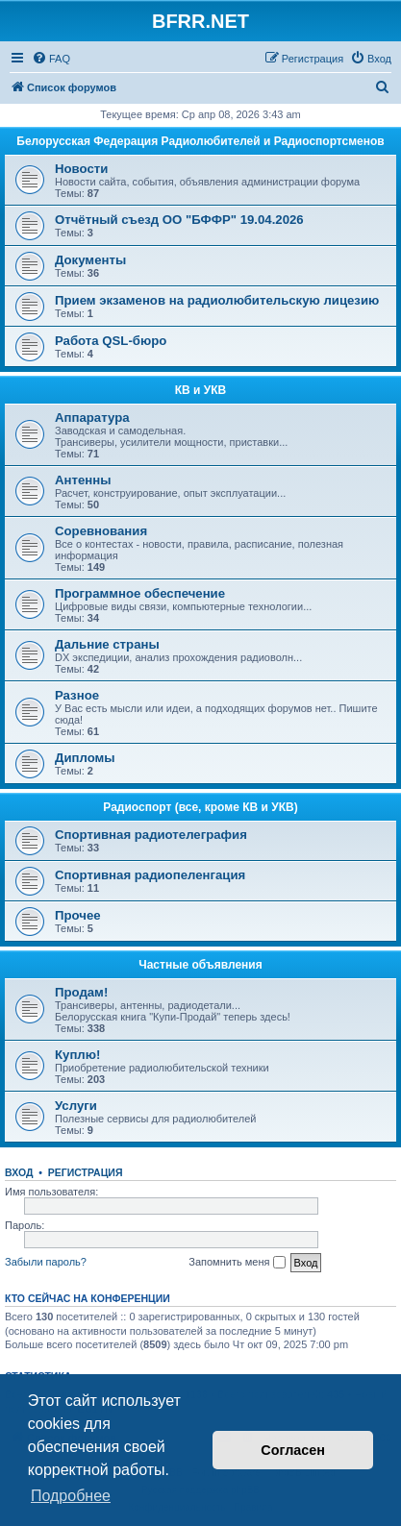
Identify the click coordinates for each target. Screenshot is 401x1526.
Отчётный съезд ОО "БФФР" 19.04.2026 (179, 219)
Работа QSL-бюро (110, 340)
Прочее (78, 915)
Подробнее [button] (71, 1496)
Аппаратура (92, 417)
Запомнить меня (236, 1262)
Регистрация (85, 1172)
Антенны (83, 480)
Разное (77, 695)
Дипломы (85, 758)
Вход (19, 1172)
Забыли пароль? (46, 1262)
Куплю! (77, 1054)
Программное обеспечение (140, 593)
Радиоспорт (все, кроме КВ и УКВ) (200, 807)
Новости (81, 168)
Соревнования (101, 531)
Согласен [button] (293, 1450)
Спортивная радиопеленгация (150, 875)
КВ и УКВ (201, 390)
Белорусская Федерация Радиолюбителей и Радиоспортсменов (200, 141)
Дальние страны (107, 644)
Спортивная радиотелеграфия (151, 834)
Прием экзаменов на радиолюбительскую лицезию (217, 300)
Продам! (81, 992)
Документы (90, 260)
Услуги (76, 1105)
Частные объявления (200, 965)
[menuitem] (51, 58)
